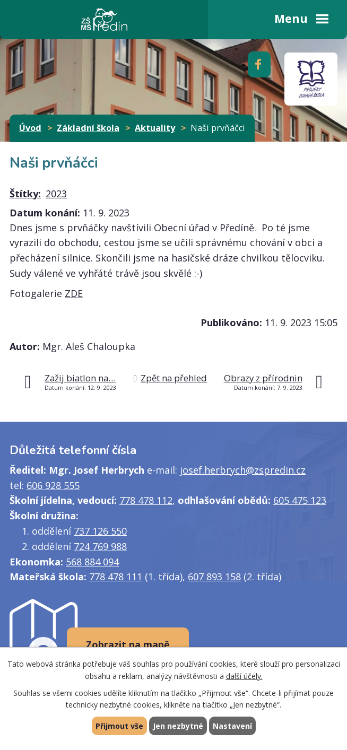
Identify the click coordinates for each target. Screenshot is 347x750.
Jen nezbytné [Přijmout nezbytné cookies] (178, 726)
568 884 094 (92, 561)
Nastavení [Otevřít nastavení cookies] (232, 726)
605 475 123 (299, 500)
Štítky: (25, 193)
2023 (56, 193)
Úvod (30, 128)
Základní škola (88, 128)
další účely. (244, 676)
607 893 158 (214, 576)
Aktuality (155, 128)
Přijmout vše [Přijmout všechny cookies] (119, 726)
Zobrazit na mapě (128, 644)
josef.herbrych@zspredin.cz (243, 470)
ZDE (74, 293)
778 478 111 (115, 576)
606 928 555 (53, 485)
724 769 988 (100, 546)
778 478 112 (145, 500)
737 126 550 (100, 531)
